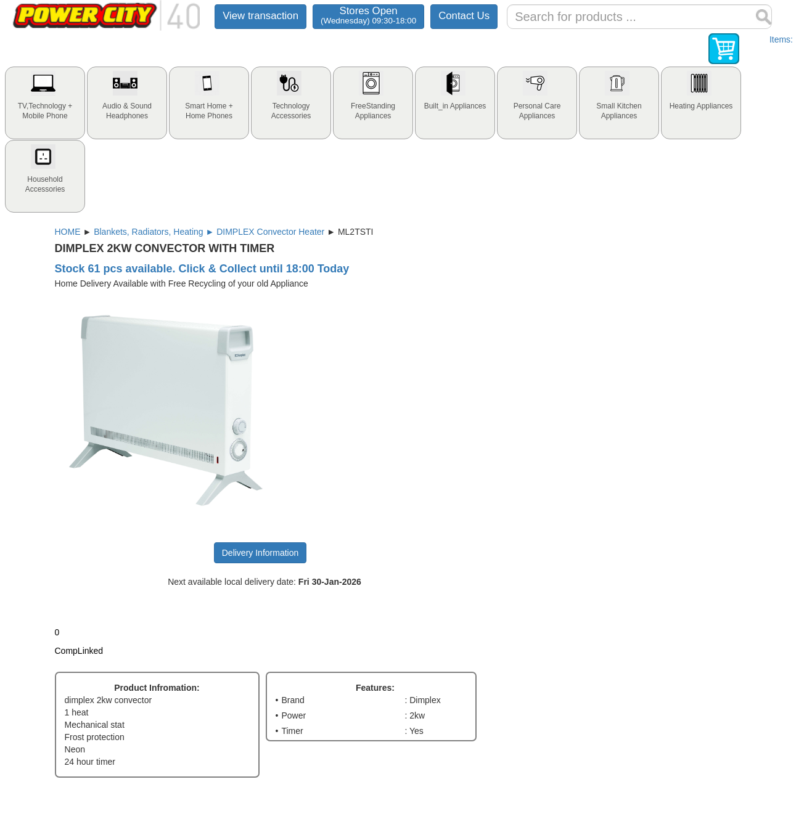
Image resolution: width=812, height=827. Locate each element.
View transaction (260, 16)
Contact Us (464, 16)
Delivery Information (260, 553)
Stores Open (368, 15)
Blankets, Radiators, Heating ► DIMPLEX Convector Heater (209, 232)
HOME (68, 232)
